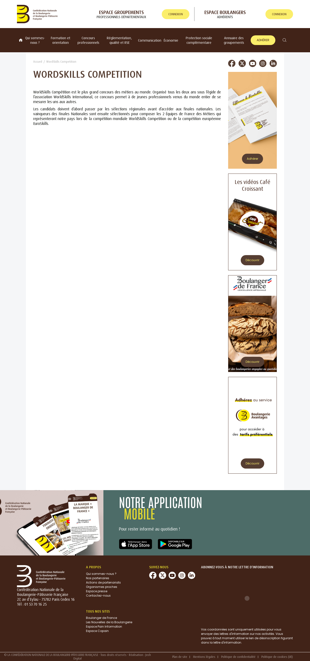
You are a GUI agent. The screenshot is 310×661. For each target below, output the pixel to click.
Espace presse (96, 591)
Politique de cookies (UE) (277, 657)
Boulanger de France (101, 618)
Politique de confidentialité (238, 657)
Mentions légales (204, 657)
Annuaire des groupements (234, 40)
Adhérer (263, 40)
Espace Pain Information (104, 626)
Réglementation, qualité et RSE (119, 40)
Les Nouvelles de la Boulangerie (109, 622)
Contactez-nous (98, 595)
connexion (175, 14)
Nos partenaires (97, 578)
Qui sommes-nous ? (35, 40)
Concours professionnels (88, 40)
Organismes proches (101, 587)
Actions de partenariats (103, 582)
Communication (149, 40)
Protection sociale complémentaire (199, 40)
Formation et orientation (60, 40)
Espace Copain (97, 631)
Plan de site (179, 657)
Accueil (37, 61)
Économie (171, 40)
